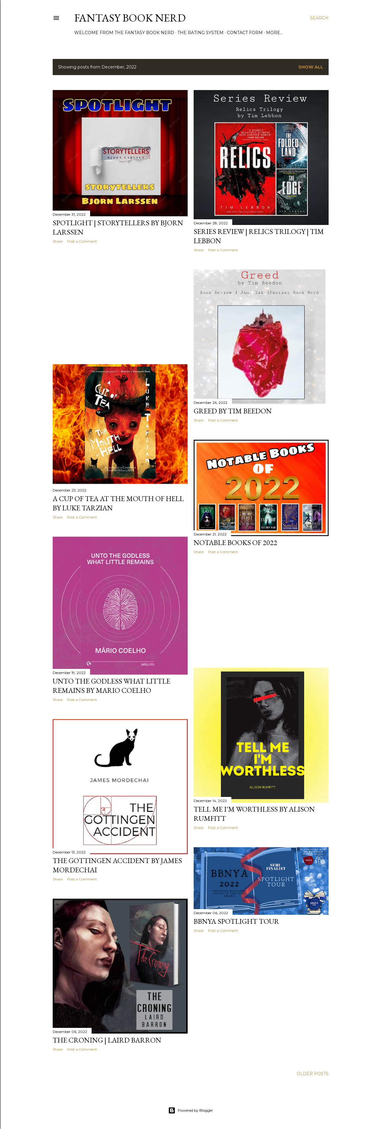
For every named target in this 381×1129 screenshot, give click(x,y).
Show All (310, 67)
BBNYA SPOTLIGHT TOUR (236, 921)
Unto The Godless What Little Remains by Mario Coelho (111, 685)
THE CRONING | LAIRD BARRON (107, 1040)
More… (274, 32)
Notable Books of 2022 (235, 542)
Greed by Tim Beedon (233, 411)
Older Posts (313, 1073)
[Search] (319, 18)
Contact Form (245, 32)
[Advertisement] (120, 300)
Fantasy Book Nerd (130, 18)
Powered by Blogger (190, 1110)
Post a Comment (82, 241)
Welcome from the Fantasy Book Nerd (124, 32)
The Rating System (200, 32)
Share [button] (58, 241)
